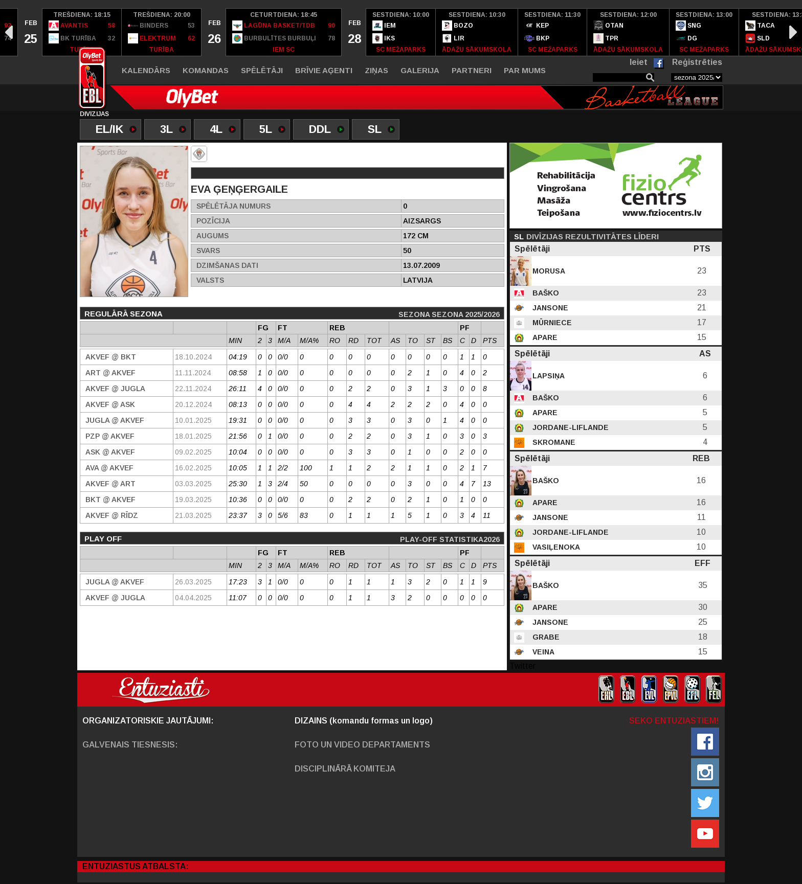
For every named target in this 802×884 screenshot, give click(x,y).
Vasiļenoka (555, 547)
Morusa (547, 271)
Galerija (419, 70)
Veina (542, 652)
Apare (544, 337)
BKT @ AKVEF (110, 499)
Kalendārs (146, 70)
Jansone (549, 308)
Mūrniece (551, 323)
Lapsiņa (547, 376)
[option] (30, 32)
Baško (544, 293)
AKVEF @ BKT (110, 357)
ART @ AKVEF (110, 373)
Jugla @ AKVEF (114, 420)
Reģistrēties (697, 62)
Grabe (545, 637)
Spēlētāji (262, 70)
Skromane (552, 442)
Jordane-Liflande (569, 427)
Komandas (206, 70)
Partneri (472, 70)
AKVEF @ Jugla (115, 388)
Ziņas (376, 70)
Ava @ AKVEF (109, 468)
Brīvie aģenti (323, 70)
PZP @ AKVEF (110, 436)
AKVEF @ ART (110, 484)
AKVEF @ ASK (110, 404)
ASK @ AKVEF (110, 452)
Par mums (525, 70)
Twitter (522, 666)
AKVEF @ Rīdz (111, 515)
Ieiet (639, 62)
